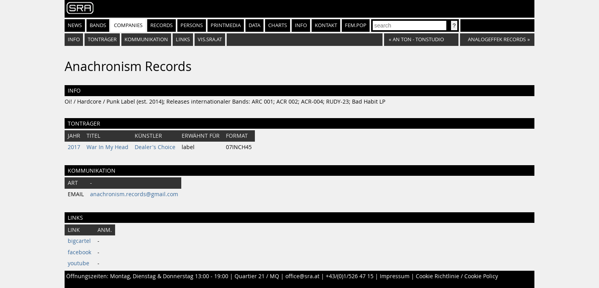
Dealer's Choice (155, 147)
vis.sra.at (210, 39)
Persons (191, 25)
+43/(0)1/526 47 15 (349, 276)
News (75, 25)
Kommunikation (146, 39)
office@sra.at (302, 276)
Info (301, 25)
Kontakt (326, 25)
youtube (78, 263)
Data (254, 25)
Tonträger (102, 39)
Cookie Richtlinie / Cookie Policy (457, 276)
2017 (74, 147)
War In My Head (107, 147)
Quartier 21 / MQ (257, 276)
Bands (98, 25)
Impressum (395, 276)
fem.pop (355, 25)
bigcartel (79, 240)
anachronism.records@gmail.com (134, 194)
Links (183, 39)
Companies (128, 25)
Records (161, 25)
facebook (79, 252)
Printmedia (226, 25)
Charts (277, 25)
